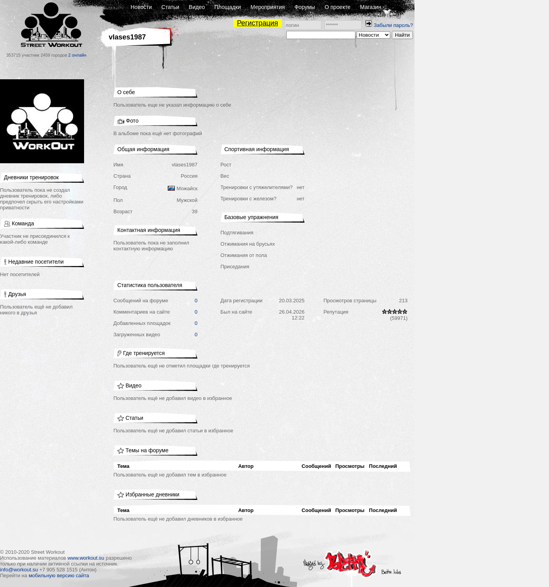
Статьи (170, 7)
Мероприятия (268, 7)
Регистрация (257, 23)
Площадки (227, 7)
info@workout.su (19, 570)
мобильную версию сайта (59, 575)
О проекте (337, 7)
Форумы (304, 7)
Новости (141, 7)
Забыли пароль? (393, 25)
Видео (197, 7)
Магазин (370, 7)
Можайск (187, 188)
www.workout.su (86, 558)
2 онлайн (77, 55)
